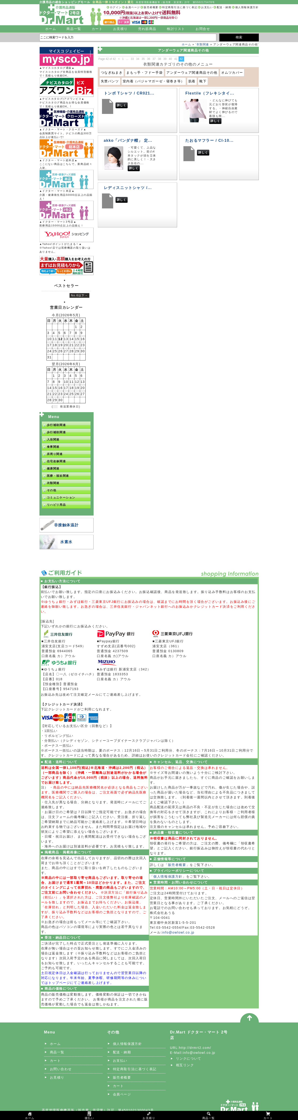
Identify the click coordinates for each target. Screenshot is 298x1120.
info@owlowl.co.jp (178, 932)
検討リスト (176, 29)
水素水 (66, 542)
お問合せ (203, 29)
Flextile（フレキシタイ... (209, 93)
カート (97, 29)
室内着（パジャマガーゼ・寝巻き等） (154, 81)
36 (148, 59)
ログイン (116, 7)
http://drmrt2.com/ (195, 1048)
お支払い (207, 7)
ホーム (50, 29)
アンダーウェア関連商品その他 (191, 72)
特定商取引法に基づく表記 (179, 7)
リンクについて (188, 1058)
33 (132, 59)
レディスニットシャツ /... (128, 188)
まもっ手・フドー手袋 (144, 72)
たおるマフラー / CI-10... (209, 140)
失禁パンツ (110, 81)
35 (143, 59)
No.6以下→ (79, 295)
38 (159, 59)
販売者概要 (151, 7)
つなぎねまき (112, 72)
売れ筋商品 (147, 29)
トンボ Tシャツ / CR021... (129, 93)
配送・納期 (224, 7)
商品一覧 (74, 29)
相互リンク (185, 1065)
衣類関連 (202, 44)
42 (181, 59)
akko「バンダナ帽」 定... (128, 140)
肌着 (192, 81)
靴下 (203, 81)
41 (175, 59)
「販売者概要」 (177, 865)
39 (164, 59)
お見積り (120, 29)
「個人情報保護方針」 (168, 876)
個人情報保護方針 (247, 7)
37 (153, 59)
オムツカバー (232, 72)
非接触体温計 (66, 525)
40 (170, 59)
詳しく (121, 105)
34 (137, 59)
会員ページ (132, 7)
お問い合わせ (61, 1069)
